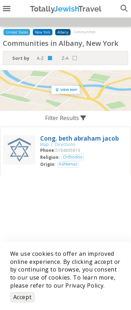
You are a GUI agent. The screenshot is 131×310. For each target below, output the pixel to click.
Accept (22, 297)
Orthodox (72, 157)
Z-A (64, 58)
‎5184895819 (68, 150)
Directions (65, 144)
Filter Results (65, 118)
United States (17, 32)
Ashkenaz (68, 164)
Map (44, 144)
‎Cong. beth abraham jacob (79, 138)
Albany (62, 32)
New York (42, 32)
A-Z (40, 58)
